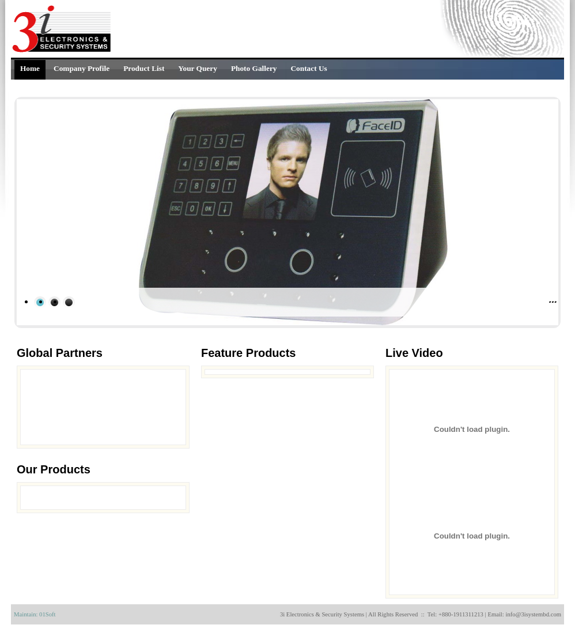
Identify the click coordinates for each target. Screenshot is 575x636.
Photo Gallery (254, 68)
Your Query (197, 68)
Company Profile (81, 68)
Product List (143, 68)
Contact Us (308, 68)
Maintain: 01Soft (35, 614)
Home (30, 68)
